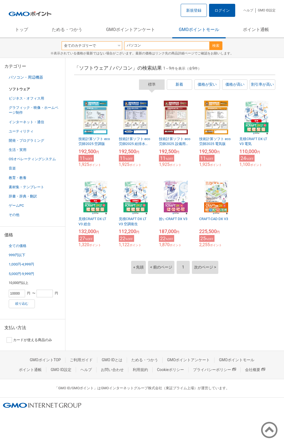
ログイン (222, 10)
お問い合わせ (112, 369)
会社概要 (255, 369)
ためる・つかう (67, 29)
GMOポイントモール (199, 29)
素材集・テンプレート (26, 187)
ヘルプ (248, 10)
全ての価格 (17, 246)
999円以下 (17, 255)
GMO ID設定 (267, 10)
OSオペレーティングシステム (32, 159)
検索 (215, 46)
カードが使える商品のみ (29, 340)
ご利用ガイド (81, 360)
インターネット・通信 (26, 122)
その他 (14, 215)
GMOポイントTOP (45, 360)
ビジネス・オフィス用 (26, 98)
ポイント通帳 (256, 29)
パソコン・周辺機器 (26, 77)
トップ (21, 29)
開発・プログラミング (26, 140)
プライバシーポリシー (214, 369)
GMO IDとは (112, 360)
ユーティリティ (21, 131)
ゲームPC (16, 205)
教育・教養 (17, 178)
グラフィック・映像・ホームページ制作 (33, 110)
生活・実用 (17, 150)
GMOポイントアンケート (130, 29)
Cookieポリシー (170, 369)
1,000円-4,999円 (21, 264)
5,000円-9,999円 (21, 274)
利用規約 (140, 369)
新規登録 (193, 10)
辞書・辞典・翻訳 (23, 196)
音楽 (12, 168)
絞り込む (21, 303)
